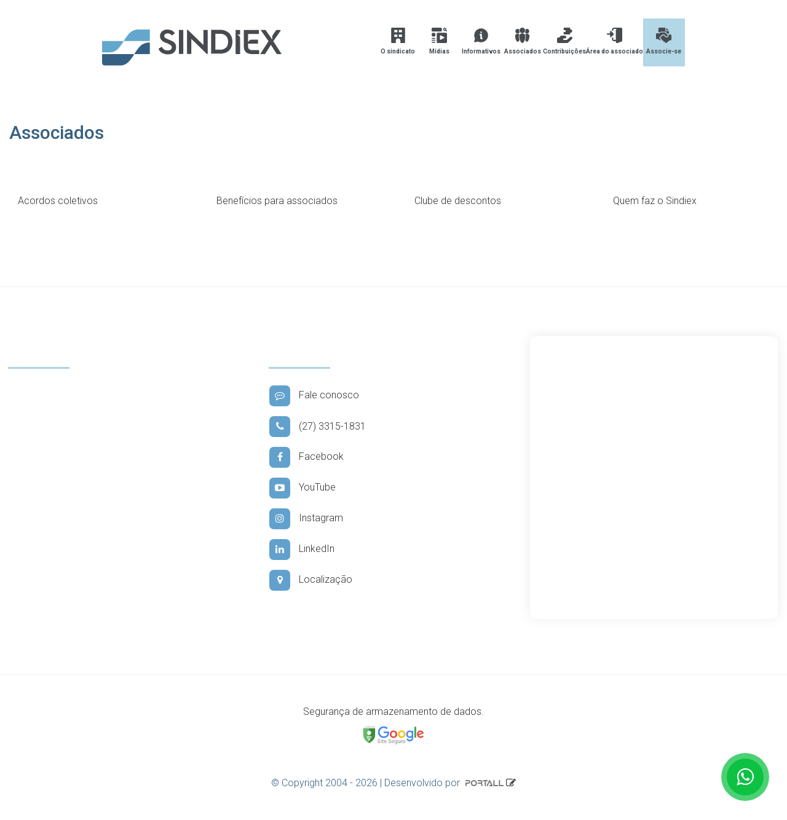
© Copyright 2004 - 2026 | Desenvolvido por (388, 783)
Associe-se (663, 41)
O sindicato (398, 41)
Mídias (439, 41)
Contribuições (564, 41)
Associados (522, 41)
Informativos (481, 41)
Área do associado (614, 41)
